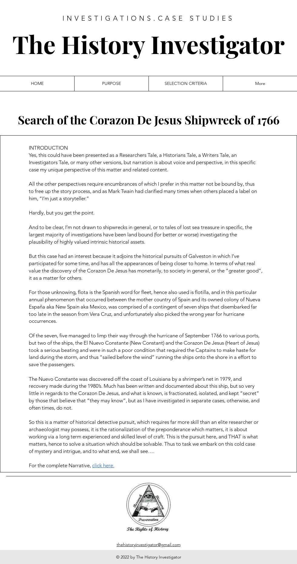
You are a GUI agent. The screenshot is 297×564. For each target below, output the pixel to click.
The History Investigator (148, 44)
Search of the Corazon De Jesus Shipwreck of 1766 (148, 119)
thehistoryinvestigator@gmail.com (149, 544)
